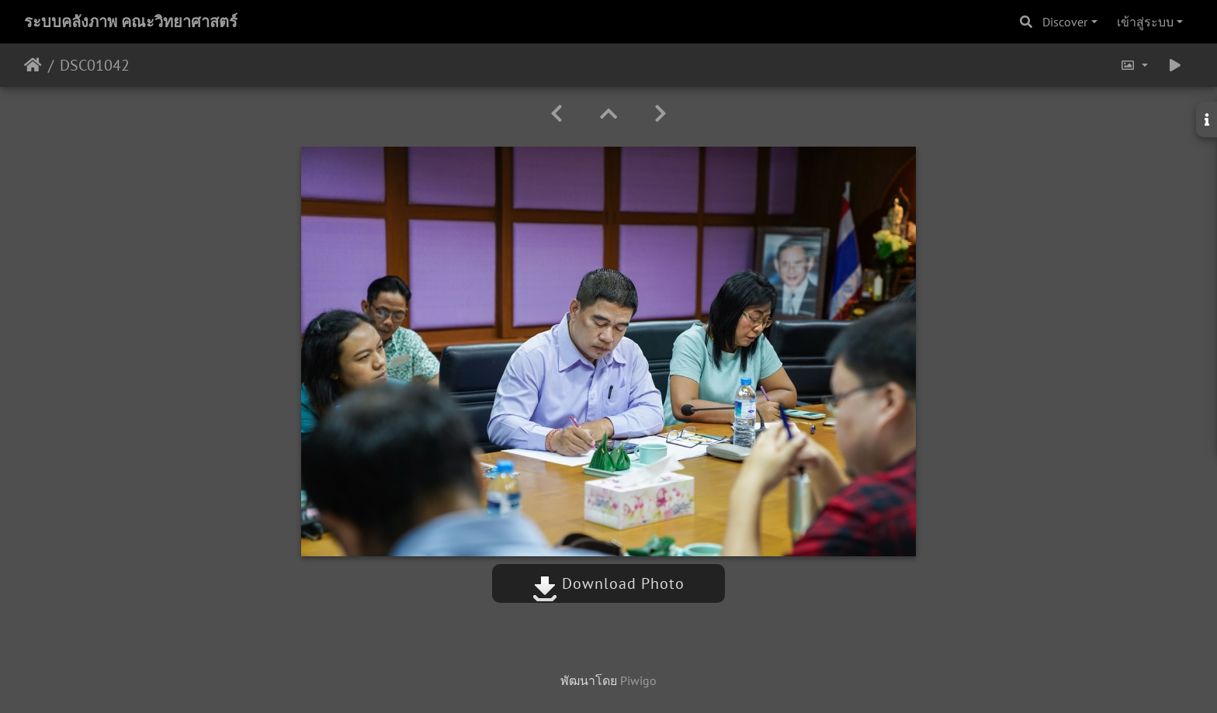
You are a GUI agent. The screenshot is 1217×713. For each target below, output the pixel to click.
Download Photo (608, 583)
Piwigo (638, 680)
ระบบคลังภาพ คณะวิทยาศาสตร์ (131, 22)
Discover (1064, 21)
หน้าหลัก (33, 65)
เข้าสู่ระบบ (1145, 21)
